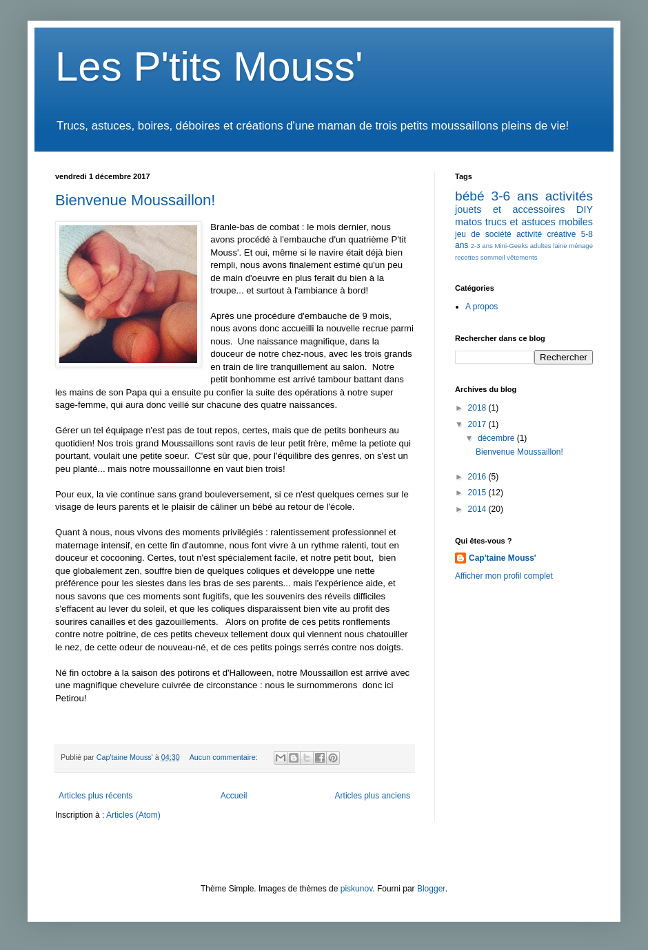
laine (560, 245)
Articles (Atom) (133, 815)
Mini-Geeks (511, 245)
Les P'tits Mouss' (209, 66)
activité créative (546, 234)
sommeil (492, 257)
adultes (540, 245)
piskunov (356, 889)
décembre (497, 438)
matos (468, 221)
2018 (478, 408)
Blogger (431, 889)
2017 (478, 424)
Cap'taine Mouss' (502, 558)
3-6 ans (514, 196)
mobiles (575, 221)
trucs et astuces (520, 221)
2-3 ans (482, 245)
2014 (478, 509)
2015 (478, 492)
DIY (584, 209)
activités (569, 196)
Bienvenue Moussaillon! (135, 200)
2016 (478, 477)
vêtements (522, 257)
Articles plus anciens (372, 796)
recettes (466, 257)
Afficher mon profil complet (504, 576)
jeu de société (483, 234)
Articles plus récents (95, 796)
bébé (470, 196)
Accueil (234, 796)
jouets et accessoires (510, 209)
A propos (481, 306)
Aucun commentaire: (225, 757)
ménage (581, 245)
